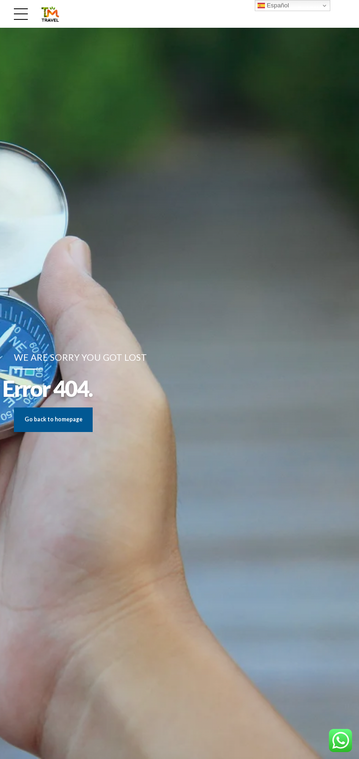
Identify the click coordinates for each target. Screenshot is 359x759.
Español (273, 5)
